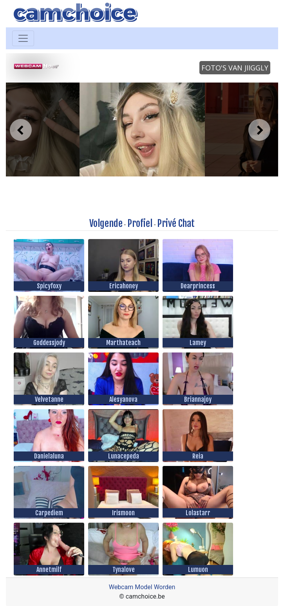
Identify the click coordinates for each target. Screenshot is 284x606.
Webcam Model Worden (142, 587)
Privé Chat (176, 223)
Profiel (139, 223)
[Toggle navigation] (23, 38)
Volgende (106, 223)
